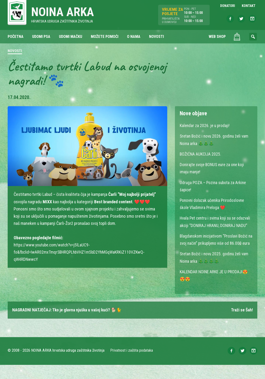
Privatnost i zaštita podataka (131, 364)
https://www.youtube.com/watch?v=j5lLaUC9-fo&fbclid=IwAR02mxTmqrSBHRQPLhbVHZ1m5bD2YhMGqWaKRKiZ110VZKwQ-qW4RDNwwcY (81, 252)
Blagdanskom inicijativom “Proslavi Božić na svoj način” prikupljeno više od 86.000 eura (215, 250)
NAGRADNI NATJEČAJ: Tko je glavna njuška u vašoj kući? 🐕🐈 (68, 324)
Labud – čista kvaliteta (61, 194)
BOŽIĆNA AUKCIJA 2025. (201, 154)
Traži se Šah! (241, 324)
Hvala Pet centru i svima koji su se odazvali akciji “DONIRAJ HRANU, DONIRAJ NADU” (215, 225)
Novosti (15, 51)
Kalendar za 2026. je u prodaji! (205, 125)
